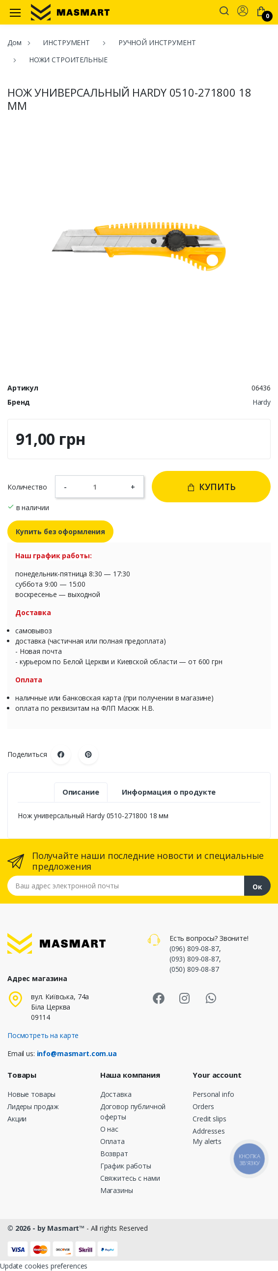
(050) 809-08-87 (194, 969)
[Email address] (126, 886)
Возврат (114, 1153)
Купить (211, 487)
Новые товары (31, 1094)
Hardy (261, 402)
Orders (203, 1106)
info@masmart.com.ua (77, 1053)
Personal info (213, 1094)
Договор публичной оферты (133, 1111)
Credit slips (209, 1118)
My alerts (207, 1141)
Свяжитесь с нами (130, 1178)
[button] (224, 11)
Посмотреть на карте (43, 1035)
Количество (27, 487)
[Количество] (99, 486)
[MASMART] (70, 12)
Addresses (209, 1131)
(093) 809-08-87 (194, 958)
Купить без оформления (60, 531)
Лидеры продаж (33, 1106)
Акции (17, 1118)
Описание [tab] (80, 792)
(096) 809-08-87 (194, 948)
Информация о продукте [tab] (169, 792)
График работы (125, 1165)
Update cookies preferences (43, 1266)
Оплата (112, 1141)
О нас (109, 1129)
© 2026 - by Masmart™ (46, 1228)
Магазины (116, 1190)
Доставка (116, 1094)
